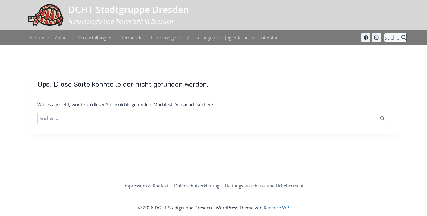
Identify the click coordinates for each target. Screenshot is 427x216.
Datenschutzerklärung (196, 186)
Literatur (269, 37)
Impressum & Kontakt (146, 186)
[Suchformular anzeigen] (395, 37)
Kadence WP (276, 208)
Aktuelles (64, 37)
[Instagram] (376, 37)
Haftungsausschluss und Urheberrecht (264, 186)
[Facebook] (365, 37)
